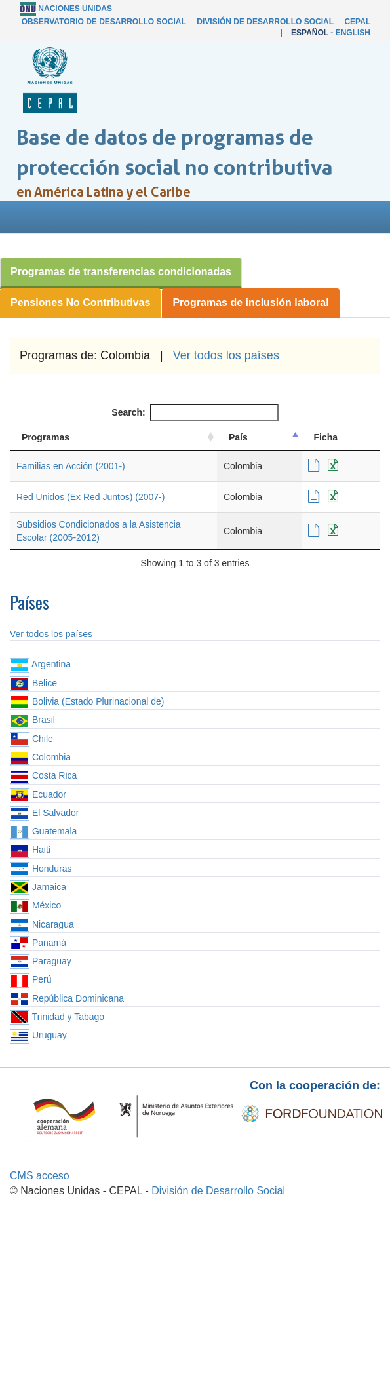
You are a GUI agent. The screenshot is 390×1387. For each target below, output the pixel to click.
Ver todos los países (226, 355)
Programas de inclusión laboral (250, 302)
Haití (30, 849)
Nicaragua (42, 924)
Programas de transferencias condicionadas (120, 271)
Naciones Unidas (75, 8)
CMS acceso (39, 1175)
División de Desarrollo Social (265, 21)
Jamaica (38, 887)
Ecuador (38, 794)
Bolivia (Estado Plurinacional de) (87, 701)
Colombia (40, 757)
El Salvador (44, 813)
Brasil (32, 719)
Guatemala (43, 831)
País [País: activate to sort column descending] (238, 437)
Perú (30, 979)
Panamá (38, 942)
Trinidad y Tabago (57, 1016)
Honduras (41, 868)
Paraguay (40, 961)
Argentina (40, 664)
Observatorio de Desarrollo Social (104, 21)
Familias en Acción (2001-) (70, 466)
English (353, 32)
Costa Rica (43, 775)
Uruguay (38, 1035)
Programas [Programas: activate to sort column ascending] (45, 437)
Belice (33, 683)
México (35, 905)
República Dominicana (67, 998)
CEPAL (357, 21)
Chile (31, 738)
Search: (194, 412)
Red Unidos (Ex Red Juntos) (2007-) (90, 497)
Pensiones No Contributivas (80, 302)
